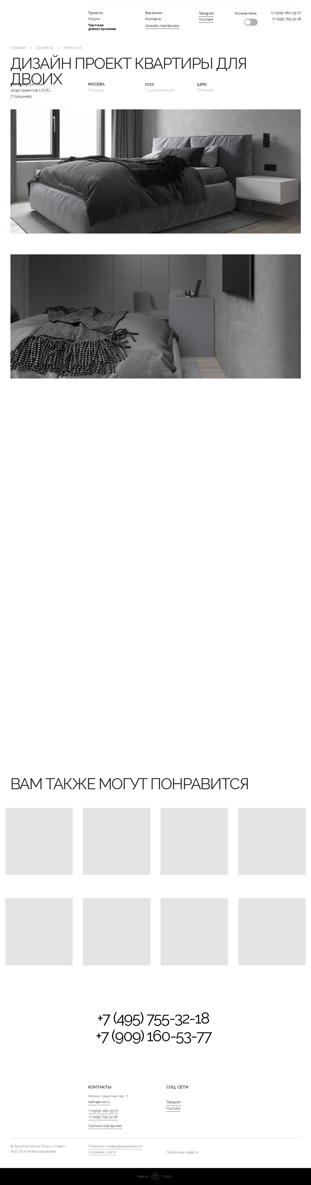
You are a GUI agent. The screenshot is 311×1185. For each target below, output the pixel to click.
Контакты (153, 19)
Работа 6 (73, 47)
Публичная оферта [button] (182, 1152)
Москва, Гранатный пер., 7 (108, 1096)
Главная (18, 47)
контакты (99, 1087)
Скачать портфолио (162, 26)
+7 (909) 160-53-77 (286, 13)
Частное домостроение (102, 27)
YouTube (206, 19)
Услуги (94, 19)
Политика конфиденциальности (115, 1146)
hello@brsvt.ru (99, 1102)
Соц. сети (177, 1087)
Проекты (95, 13)
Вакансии (153, 13)
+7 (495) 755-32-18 (286, 19)
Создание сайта (102, 1152)
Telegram (206, 13)
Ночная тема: (246, 13)
